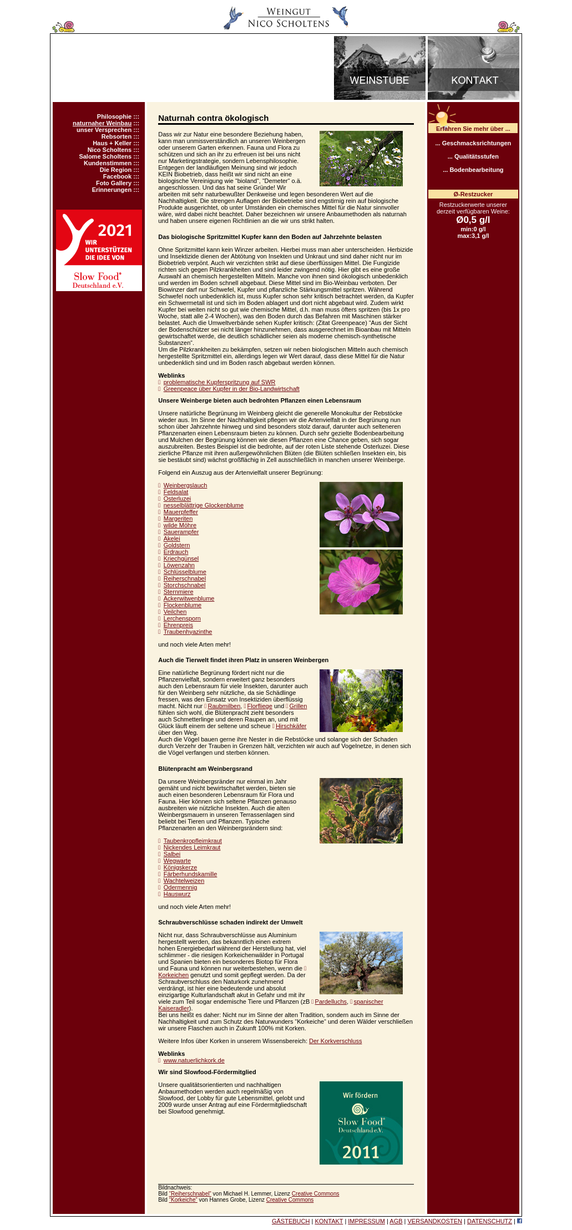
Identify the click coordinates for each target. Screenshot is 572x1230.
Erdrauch (176, 551)
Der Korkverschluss (335, 1041)
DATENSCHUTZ (489, 1221)
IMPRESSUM (366, 1221)
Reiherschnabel (185, 578)
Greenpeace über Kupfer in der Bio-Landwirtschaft (232, 388)
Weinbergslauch (185, 485)
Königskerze (181, 867)
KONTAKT (329, 1221)
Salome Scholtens (105, 156)
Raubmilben (224, 706)
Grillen (298, 706)
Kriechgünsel (181, 558)
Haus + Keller (112, 143)
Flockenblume (182, 605)
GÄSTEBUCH (291, 1221)
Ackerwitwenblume (189, 598)
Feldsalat (176, 492)
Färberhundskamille (190, 874)
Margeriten (178, 518)
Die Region (115, 169)
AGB (395, 1221)
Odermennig (181, 887)
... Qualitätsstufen (473, 156)
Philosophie (114, 116)
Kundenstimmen (107, 163)
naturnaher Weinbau (102, 123)
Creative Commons (316, 1194)
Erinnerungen (112, 189)
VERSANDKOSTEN (435, 1221)
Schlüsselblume (185, 571)
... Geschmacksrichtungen (473, 143)
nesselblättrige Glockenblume (204, 505)
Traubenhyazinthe (188, 631)
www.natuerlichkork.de (194, 1060)
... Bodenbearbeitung (473, 169)
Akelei (172, 538)
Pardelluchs (331, 1001)
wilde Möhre (180, 525)
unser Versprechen (104, 129)
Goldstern (177, 545)
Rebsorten (116, 136)
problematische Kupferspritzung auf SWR (220, 382)
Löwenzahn (179, 565)
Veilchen (175, 611)
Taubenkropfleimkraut (193, 840)
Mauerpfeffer (181, 512)
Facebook (117, 176)
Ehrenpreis (178, 625)
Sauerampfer (181, 531)
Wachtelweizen (184, 880)
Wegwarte (177, 860)
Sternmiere (179, 591)
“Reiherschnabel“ (190, 1194)
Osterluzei (177, 498)
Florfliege (259, 706)
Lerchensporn (182, 618)
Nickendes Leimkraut (192, 847)
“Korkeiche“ (183, 1200)
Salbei (172, 854)
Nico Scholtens (109, 149)
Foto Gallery (113, 183)
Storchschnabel (185, 585)
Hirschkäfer (291, 726)
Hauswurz (177, 894)
